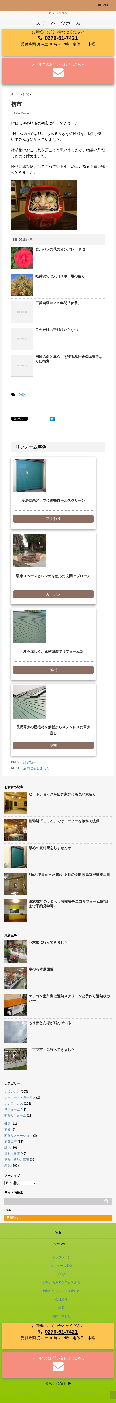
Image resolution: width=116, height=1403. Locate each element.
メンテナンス (13, 1103)
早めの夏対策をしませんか (50, 848)
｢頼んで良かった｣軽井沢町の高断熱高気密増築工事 (69, 875)
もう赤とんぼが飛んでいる (50, 1023)
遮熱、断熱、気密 (16, 1159)
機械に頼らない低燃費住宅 (61, 1291)
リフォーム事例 (61, 1265)
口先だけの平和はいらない (56, 330)
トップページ (61, 1257)
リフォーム (12, 1109)
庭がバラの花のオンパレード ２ (60, 249)
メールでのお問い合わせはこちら (58, 64)
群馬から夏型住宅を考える (61, 1282)
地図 (61, 1307)
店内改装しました (36, 768)
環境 (7, 1147)
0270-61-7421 (61, 38)
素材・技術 (12, 1153)
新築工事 (10, 1141)
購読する (15, 1218)
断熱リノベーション (18, 1135)
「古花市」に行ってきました (52, 1050)
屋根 (53, 670)
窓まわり (53, 519)
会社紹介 (61, 1299)
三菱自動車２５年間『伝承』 (58, 303)
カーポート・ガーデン (19, 1097)
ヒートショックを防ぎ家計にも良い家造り (62, 794)
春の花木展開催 (41, 969)
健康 (7, 1123)
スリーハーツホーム (58, 23)
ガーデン (53, 594)
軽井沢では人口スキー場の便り (60, 276)
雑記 (22, 395)
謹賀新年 (29, 762)
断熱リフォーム (15, 1115)
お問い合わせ (61, 1316)
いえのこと (12, 1091)
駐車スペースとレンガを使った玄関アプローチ (53, 576)
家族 (7, 1129)
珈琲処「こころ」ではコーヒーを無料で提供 (64, 821)
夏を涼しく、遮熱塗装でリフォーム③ (53, 651)
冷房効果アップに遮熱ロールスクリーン (53, 500)
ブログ (61, 1274)
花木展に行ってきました (48, 942)
